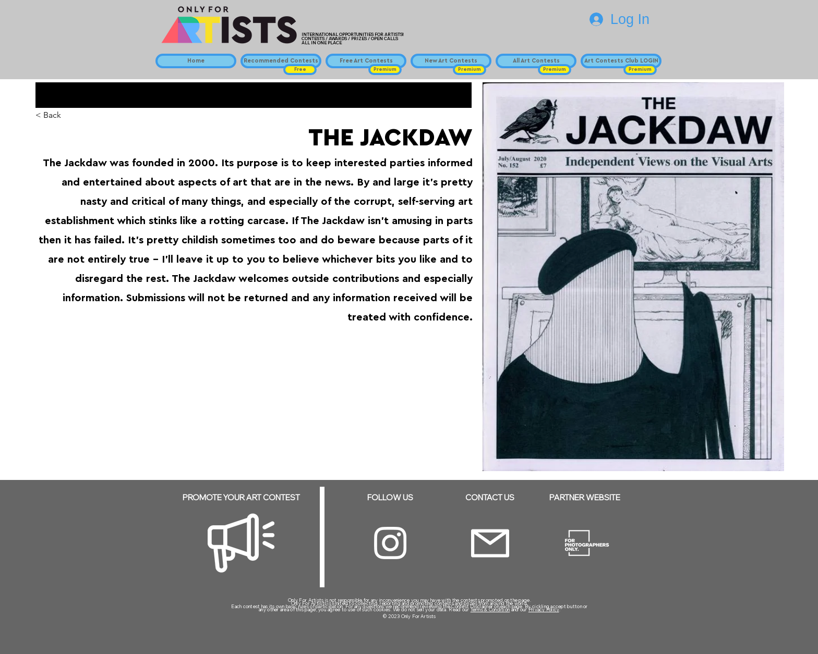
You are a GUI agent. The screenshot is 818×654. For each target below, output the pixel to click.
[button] (300, 69)
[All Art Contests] (536, 61)
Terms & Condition (490, 609)
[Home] (195, 61)
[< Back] (56, 115)
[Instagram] (390, 543)
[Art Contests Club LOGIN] (621, 61)
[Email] (490, 543)
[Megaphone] (241, 543)
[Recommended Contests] (280, 61)
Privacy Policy (543, 609)
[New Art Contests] (451, 61)
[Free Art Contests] (366, 61)
